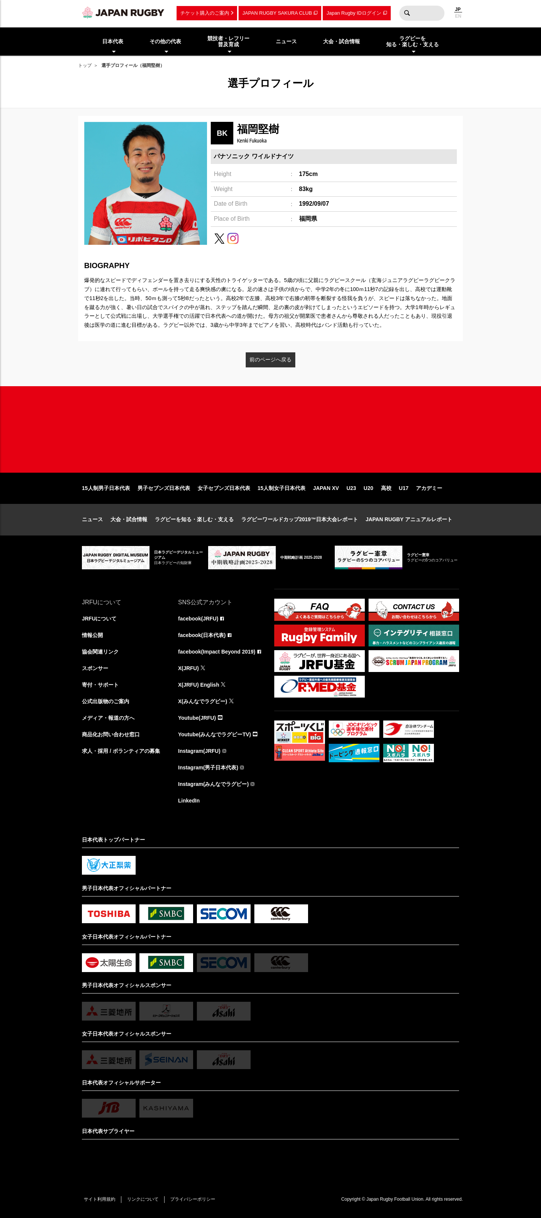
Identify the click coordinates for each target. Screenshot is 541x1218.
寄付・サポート (100, 685)
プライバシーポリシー (192, 1199)
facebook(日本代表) (202, 636)
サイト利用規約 (99, 1199)
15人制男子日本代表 (106, 488)
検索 (406, 13)
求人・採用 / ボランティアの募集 (121, 751)
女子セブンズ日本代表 (224, 488)
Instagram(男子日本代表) (208, 768)
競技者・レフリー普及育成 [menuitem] (228, 41)
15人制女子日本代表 (282, 488)
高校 (386, 488)
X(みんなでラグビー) (202, 702)
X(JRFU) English (198, 685)
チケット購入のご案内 (204, 13)
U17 (404, 488)
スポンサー (95, 669)
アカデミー (429, 488)
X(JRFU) (188, 669)
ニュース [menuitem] (286, 41)
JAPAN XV (326, 488)
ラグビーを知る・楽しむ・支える (194, 520)
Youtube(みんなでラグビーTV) (214, 735)
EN (458, 16)
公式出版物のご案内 (105, 702)
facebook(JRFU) (198, 619)
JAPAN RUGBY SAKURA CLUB (277, 13)
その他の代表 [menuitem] (165, 41)
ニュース (92, 520)
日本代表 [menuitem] (112, 41)
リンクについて (143, 1199)
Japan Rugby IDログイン (353, 13)
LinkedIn (189, 801)
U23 (351, 488)
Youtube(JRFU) (197, 718)
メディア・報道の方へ (108, 718)
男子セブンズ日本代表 (164, 488)
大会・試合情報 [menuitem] (341, 41)
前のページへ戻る (270, 359)
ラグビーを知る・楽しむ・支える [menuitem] (412, 41)
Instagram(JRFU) (199, 751)
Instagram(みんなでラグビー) (213, 784)
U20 (368, 488)
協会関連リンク (100, 652)
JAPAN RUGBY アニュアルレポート (409, 520)
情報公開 (92, 636)
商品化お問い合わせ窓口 (111, 735)
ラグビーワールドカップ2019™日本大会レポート (299, 520)
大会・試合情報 (128, 520)
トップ (85, 65)
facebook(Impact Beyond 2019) (216, 652)
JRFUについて (99, 619)
